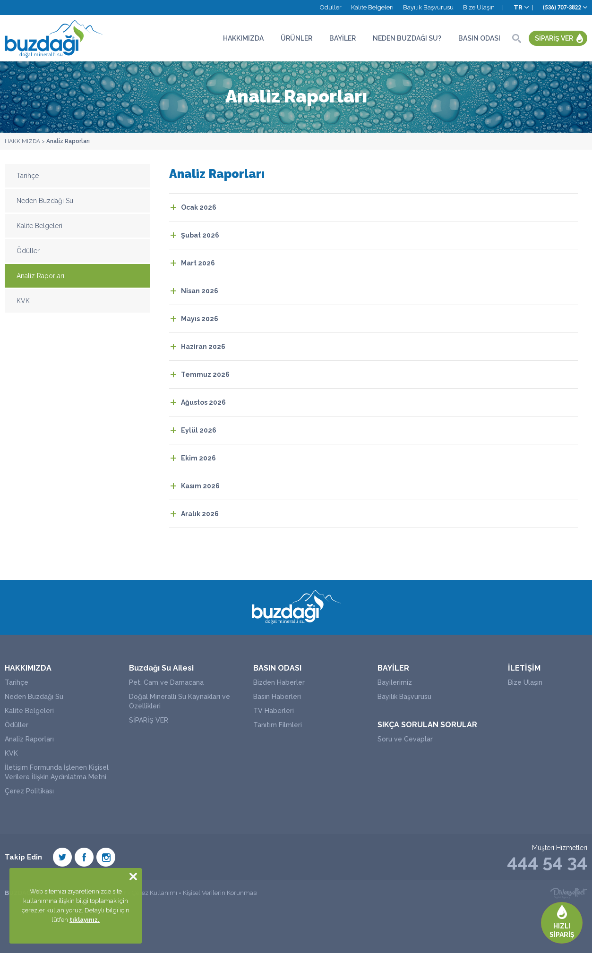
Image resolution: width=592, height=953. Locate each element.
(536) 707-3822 (562, 7)
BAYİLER (342, 38)
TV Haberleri (273, 711)
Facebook (84, 857)
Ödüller (331, 7)
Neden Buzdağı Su (45, 200)
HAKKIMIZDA (243, 38)
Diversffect (568, 893)
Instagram (105, 857)
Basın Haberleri (277, 696)
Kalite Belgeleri (372, 7)
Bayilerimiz (395, 682)
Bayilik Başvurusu (428, 7)
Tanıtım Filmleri (277, 725)
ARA (516, 38)
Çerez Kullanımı (154, 892)
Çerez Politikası (29, 791)
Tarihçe (28, 175)
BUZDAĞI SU (54, 38)
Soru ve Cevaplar (405, 739)
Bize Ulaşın (479, 7)
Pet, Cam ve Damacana (166, 682)
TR (518, 7)
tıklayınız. (84, 919)
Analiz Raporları (68, 141)
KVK (23, 301)
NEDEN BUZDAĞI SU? (407, 38)
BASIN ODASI (479, 38)
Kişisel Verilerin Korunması (220, 892)
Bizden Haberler (279, 682)
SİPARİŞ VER (554, 38)
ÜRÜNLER (296, 38)
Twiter (62, 857)
